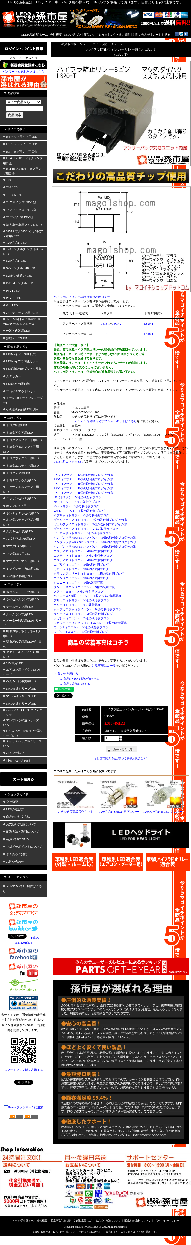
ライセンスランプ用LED (21, 599)
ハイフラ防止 (13, 753)
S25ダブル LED (14, 260)
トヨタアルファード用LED (22, 440)
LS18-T (105, 323)
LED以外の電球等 (16, 384)
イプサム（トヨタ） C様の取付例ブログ (81, 515)
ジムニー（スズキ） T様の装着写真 (78, 582)
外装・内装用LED (16, 330)
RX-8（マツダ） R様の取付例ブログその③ (83, 493)
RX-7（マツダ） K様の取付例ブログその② (83, 479)
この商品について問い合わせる (78, 679)
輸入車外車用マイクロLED (22, 225)
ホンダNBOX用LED (17, 506)
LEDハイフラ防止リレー (21, 361)
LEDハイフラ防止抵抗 (19, 354)
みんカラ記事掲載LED (19, 681)
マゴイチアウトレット (19, 391)
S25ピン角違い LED (17, 275)
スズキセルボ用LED (18, 531)
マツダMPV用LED (16, 553)
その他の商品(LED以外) (20, 409)
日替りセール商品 (16, 760)
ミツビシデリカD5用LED (21, 568)
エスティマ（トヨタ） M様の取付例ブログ (83, 551)
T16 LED (10, 187)
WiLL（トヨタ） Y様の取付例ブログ (79, 511)
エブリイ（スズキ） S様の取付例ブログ (81, 564)
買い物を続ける (67, 673)
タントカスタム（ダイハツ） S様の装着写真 (84, 587)
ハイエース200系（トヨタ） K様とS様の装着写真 (87, 596)
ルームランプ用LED (18, 614)
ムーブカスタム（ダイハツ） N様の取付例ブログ (87, 609)
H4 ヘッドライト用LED (20, 136)
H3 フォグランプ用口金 (20, 151)
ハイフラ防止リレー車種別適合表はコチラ (82, 297)
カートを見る (161, 34)
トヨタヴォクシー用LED (21, 458)
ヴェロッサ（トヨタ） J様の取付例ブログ (82, 533)
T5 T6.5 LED (12, 195)
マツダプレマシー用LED (21, 561)
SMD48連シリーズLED (19, 688)
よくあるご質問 (120, 34)
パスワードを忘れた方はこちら (23, 71)
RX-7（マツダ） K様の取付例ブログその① (83, 475)
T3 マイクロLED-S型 (18, 217)
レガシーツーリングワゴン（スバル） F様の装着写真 (90, 623)
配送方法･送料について (137, 1220)
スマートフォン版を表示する (23, 1070)
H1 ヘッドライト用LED (20, 144)
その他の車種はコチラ (19, 576)
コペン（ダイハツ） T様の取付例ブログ (81, 578)
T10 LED (10, 180)
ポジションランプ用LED (21, 592)
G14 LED (10, 305)
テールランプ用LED (18, 607)
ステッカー (12, 376)
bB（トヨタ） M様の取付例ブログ (77, 497)
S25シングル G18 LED (19, 268)
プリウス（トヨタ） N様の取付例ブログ (81, 600)
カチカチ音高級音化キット (75, 811)
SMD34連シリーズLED (19, 696)
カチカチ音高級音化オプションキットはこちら (105, 421)
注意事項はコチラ (104, 665)
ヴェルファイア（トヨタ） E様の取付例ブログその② (90, 524)
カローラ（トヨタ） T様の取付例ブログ (81, 569)
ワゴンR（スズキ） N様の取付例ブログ (81, 627)
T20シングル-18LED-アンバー (163, 811)
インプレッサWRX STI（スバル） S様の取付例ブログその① (95, 537)
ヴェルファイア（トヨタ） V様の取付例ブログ (86, 529)
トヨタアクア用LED (18, 432)
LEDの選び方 (73, 34)
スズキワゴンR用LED (19, 538)
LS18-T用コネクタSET (68, 461)
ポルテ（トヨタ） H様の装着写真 (77, 605)
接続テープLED (15, 338)
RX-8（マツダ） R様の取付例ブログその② (83, 488)
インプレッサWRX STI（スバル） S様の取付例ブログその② (95, 542)
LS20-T (148, 323)
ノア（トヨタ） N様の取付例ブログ (78, 591)
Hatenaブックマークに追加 (23, 1107)
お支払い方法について (19, 824)
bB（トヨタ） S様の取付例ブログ (77, 502)
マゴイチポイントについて (22, 846)
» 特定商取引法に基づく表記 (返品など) (121, 758)
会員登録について (16, 839)
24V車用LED (13, 663)
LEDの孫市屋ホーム (34, 34)
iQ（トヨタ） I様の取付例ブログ (76, 506)
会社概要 (56, 34)
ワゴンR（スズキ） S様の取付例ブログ (81, 632)
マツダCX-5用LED (17, 546)
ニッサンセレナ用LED (19, 498)
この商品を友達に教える (73, 684)
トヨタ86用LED (15, 425)
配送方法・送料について (21, 831)
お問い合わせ (141, 34)
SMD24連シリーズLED (19, 703)
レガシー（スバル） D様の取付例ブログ (81, 618)
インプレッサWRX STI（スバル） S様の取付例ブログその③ (95, 546)
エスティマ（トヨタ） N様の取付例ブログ (83, 555)
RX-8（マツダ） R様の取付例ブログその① (83, 484)
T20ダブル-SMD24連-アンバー (119, 811)
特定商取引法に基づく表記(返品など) (71, 1220)
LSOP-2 (116, 323)
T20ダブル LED (15, 242)
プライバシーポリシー (166, 1220)
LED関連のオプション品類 (22, 369)
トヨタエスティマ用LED (21, 465)
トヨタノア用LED (16, 473)
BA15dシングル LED (18, 283)
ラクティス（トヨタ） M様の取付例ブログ (83, 614)
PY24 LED (11, 290)
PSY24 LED (12, 298)
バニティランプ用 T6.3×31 (22, 313)
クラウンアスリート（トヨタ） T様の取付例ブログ (89, 573)
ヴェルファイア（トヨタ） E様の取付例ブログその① (90, 520)
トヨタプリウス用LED (19, 480)
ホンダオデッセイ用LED (21, 513)
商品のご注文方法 (95, 34)
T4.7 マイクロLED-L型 (19, 202)
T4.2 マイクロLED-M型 (20, 210)
